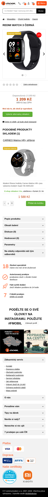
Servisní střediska (13, 378)
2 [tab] (25, 75)
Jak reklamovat (12, 381)
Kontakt (9, 366)
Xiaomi (35, 19)
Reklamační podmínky (15, 375)
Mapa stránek (11, 391)
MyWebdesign (31, 494)
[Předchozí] (4, 54)
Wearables (11, 19)
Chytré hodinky (24, 19)
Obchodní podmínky (14, 372)
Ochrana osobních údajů (16, 388)
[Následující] (43, 54)
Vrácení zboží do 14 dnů (15, 384)
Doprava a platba (13, 369)
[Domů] (3, 19)
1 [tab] (22, 75)
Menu (41, 3)
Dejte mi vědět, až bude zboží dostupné (19, 122)
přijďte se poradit (16, 297)
